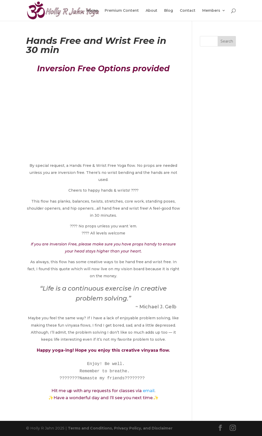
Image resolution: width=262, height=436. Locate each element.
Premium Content (122, 11)
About (151, 11)
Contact (187, 11)
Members (211, 11)
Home (92, 11)
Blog (168, 11)
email (148, 390)
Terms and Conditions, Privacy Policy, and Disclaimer (120, 428)
